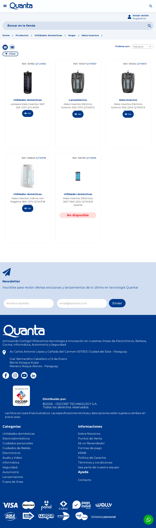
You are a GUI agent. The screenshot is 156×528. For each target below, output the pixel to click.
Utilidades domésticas (48, 35)
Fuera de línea (12, 481)
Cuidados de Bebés (16, 448)
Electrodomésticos (16, 438)
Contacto (84, 480)
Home (6, 35)
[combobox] (143, 47)
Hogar (72, 35)
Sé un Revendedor (91, 443)
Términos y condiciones (95, 462)
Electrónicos (11, 453)
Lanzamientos (12, 477)
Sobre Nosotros (89, 433)
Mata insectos (90, 35)
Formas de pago (90, 448)
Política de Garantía (92, 457)
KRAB (82, 453)
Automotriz (10, 472)
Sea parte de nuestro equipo (98, 467)
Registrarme (139, 18)
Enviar (117, 303)
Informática (10, 462)
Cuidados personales (17, 443)
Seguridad (9, 467)
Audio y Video (12, 457)
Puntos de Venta (90, 438)
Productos (22, 35)
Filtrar (12, 53)
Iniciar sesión (141, 15)
